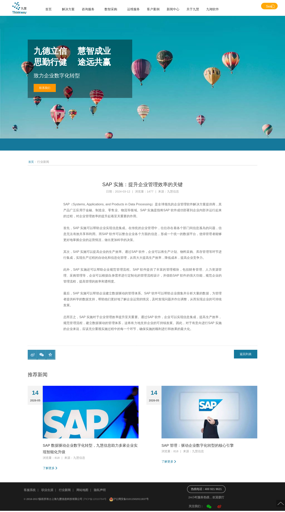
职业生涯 (48, 491)
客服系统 (30, 491)
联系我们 (46, 88)
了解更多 (49, 468)
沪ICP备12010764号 (95, 500)
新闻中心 (173, 9)
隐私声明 (103, 491)
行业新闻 (66, 491)
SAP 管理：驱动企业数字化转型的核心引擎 (203, 445)
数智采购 (110, 9)
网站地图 (85, 491)
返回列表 (244, 354)
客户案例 (153, 9)
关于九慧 (192, 9)
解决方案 (68, 9)
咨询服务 (88, 9)
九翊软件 (212, 9)
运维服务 (133, 9)
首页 (48, 9)
